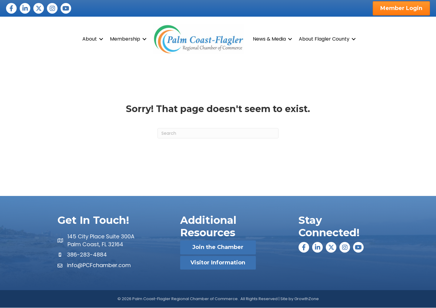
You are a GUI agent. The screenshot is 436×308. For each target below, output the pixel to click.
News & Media (269, 38)
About (89, 38)
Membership (125, 38)
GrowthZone (306, 299)
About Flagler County (324, 38)
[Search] (218, 133)
